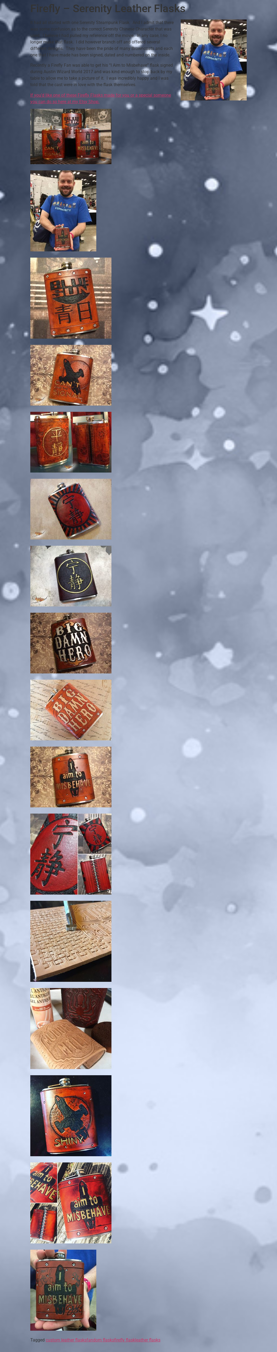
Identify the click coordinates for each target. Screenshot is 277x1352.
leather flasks (147, 1340)
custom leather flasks (66, 1340)
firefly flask (124, 1340)
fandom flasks (100, 1340)
